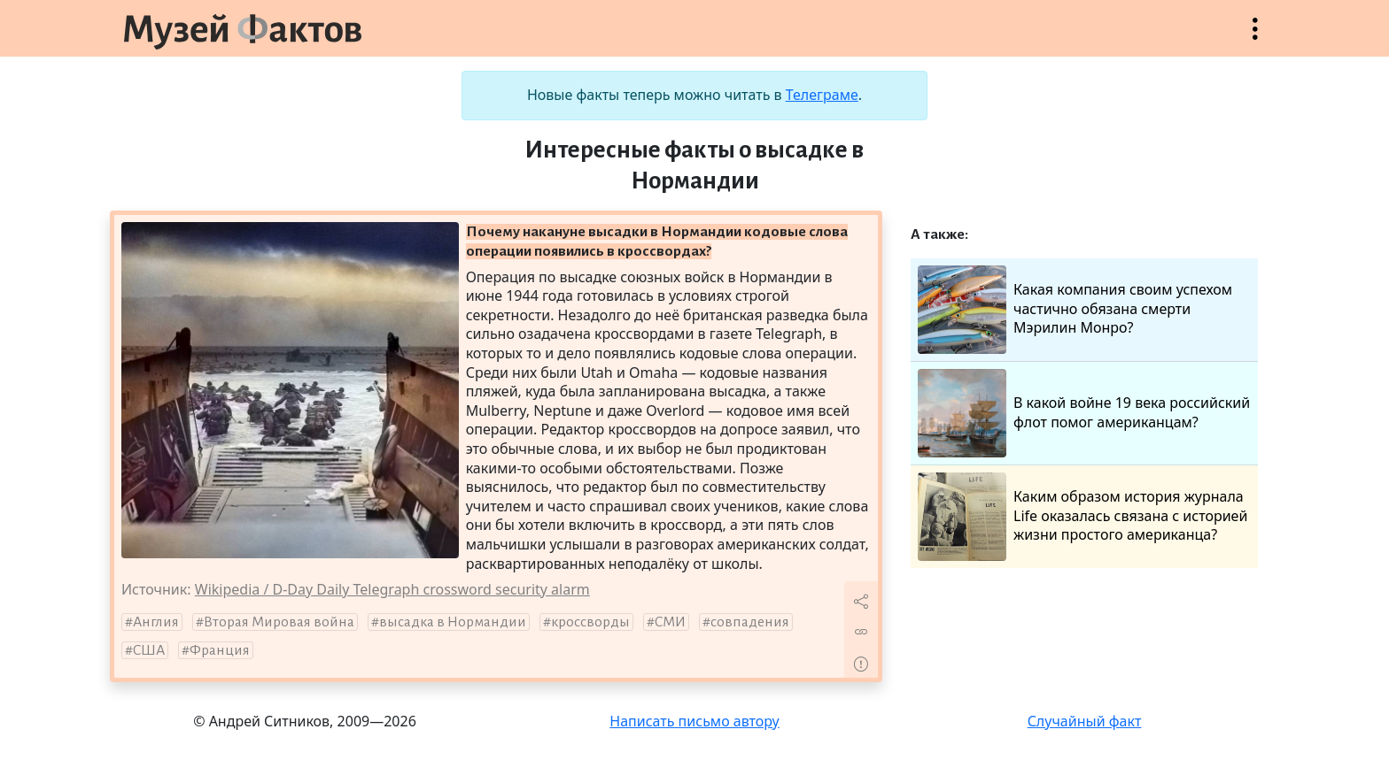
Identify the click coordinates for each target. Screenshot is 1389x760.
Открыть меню (1255, 38)
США (149, 650)
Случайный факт (1085, 721)
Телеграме (822, 94)
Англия (156, 622)
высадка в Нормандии (452, 622)
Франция (220, 650)
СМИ (670, 622)
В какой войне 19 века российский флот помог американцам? (1084, 413)
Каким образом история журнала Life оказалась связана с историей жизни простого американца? (1082, 516)
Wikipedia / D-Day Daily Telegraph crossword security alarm (392, 589)
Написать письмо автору (694, 721)
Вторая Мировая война (279, 622)
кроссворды (590, 622)
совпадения (749, 622)
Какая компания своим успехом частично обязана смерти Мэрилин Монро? (1075, 309)
